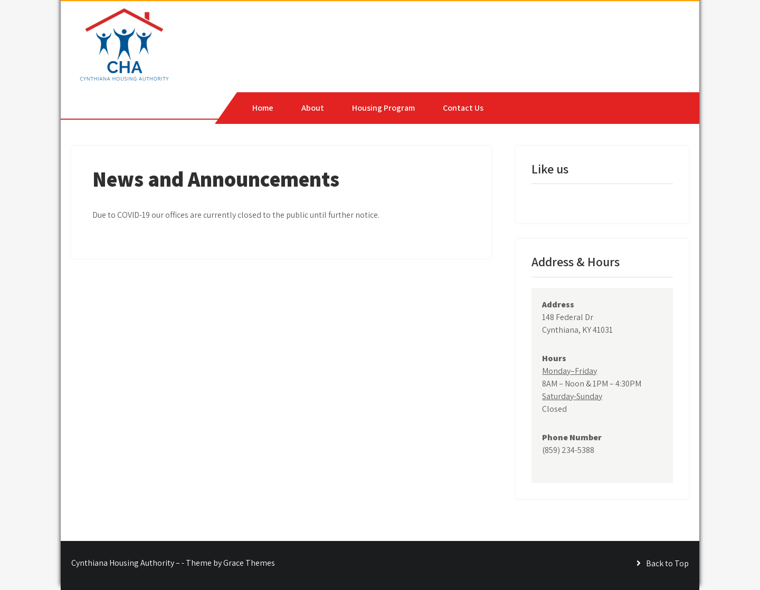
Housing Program (383, 107)
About (312, 107)
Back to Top (667, 563)
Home (262, 107)
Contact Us (463, 107)
